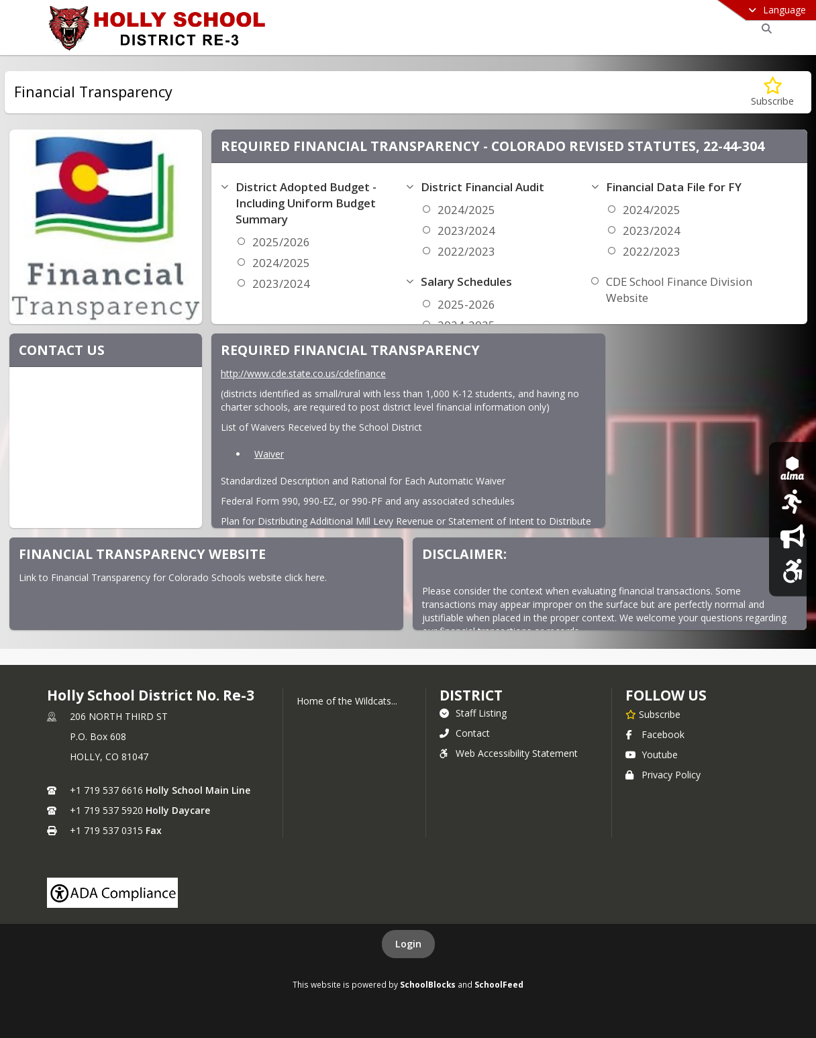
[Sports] (792, 501)
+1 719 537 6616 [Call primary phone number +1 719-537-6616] (106, 790)
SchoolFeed (498, 984)
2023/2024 (281, 283)
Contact (465, 733)
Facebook (654, 734)
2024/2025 (281, 262)
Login (408, 943)
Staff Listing (473, 713)
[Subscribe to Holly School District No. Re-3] (652, 714)
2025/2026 (281, 242)
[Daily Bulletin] (792, 536)
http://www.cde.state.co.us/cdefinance (303, 373)
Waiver (269, 454)
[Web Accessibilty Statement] (792, 570)
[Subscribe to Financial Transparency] (772, 92)
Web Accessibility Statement (509, 753)
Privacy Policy (663, 774)
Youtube (651, 754)
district (471, 695)
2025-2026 (466, 304)
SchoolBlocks (428, 984)
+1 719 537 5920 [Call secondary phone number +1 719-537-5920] (106, 810)
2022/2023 (466, 251)
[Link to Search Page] (764, 28)
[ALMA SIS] (792, 467)
